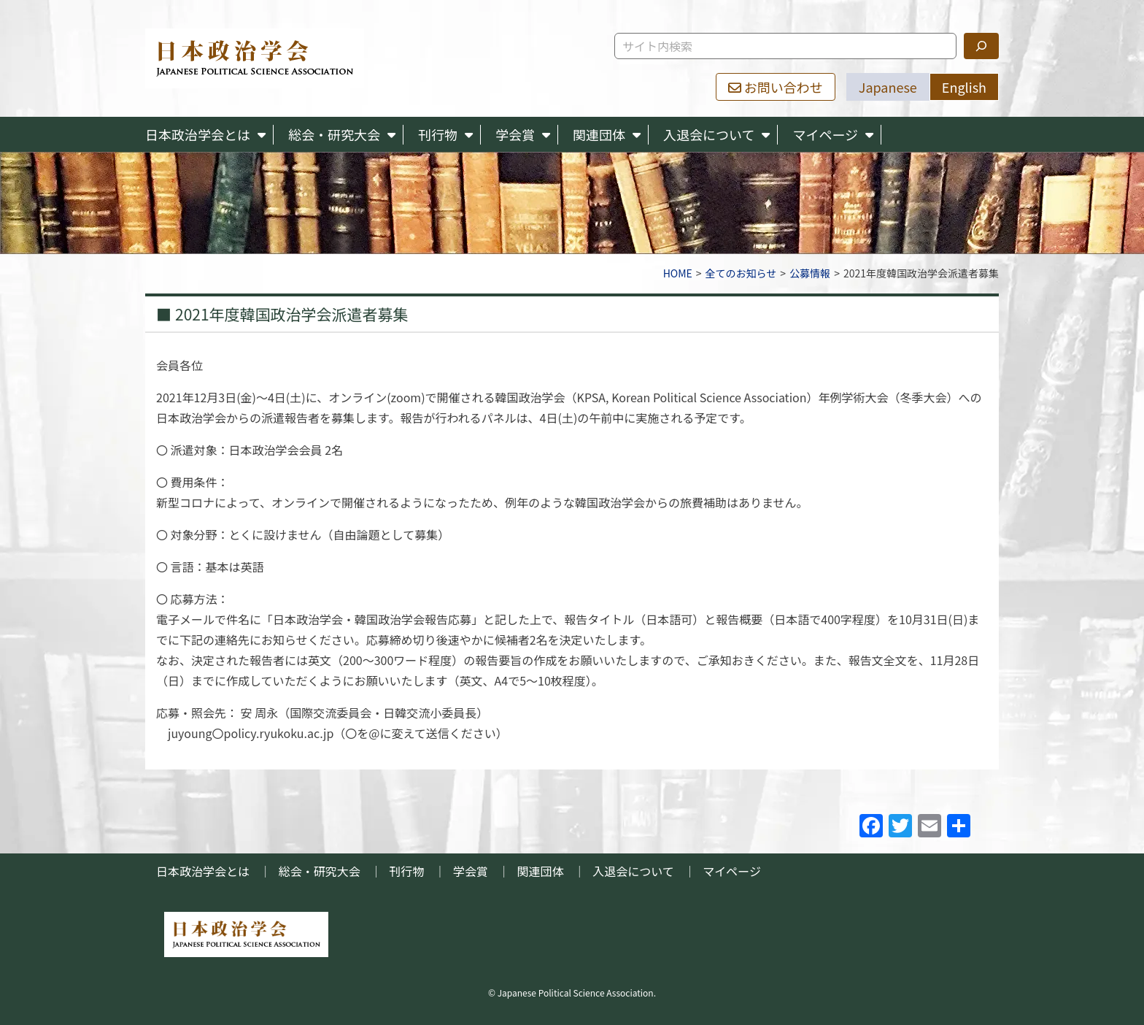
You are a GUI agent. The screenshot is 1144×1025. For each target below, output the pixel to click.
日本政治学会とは (197, 134)
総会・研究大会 (334, 134)
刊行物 (437, 134)
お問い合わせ (775, 86)
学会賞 (515, 134)
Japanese (888, 86)
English (964, 86)
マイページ (825, 134)
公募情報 (809, 273)
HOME (677, 273)
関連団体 (599, 134)
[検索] (981, 46)
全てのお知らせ (741, 273)
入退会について (708, 134)
